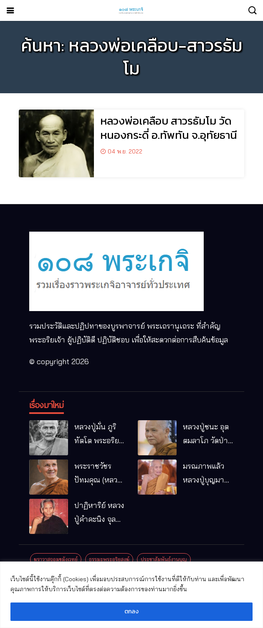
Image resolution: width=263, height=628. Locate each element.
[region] (131, 595)
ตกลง (131, 611)
